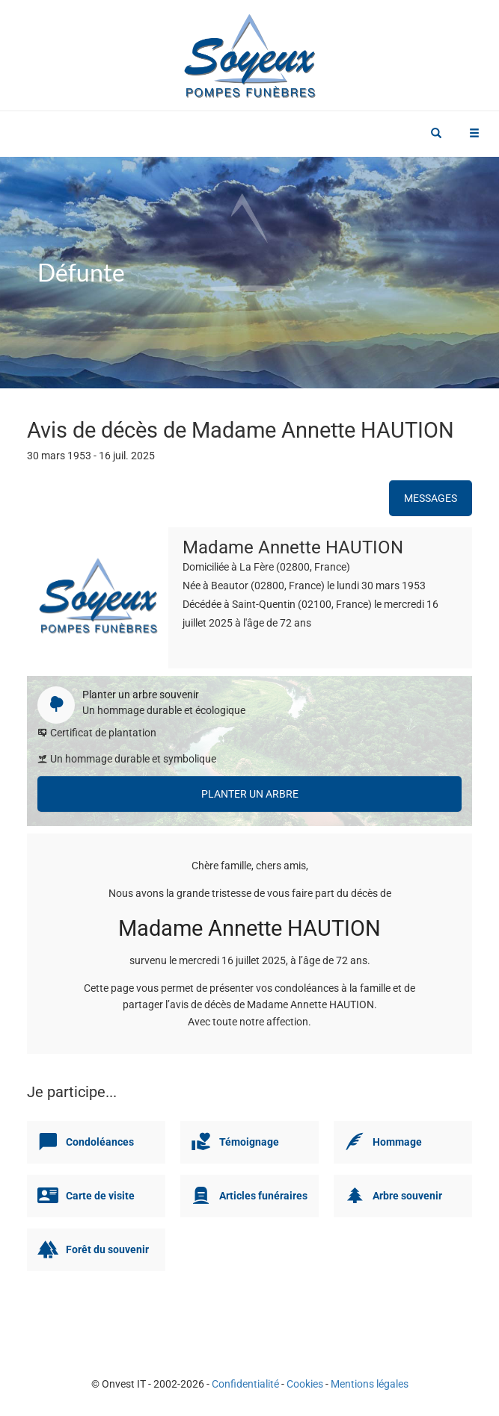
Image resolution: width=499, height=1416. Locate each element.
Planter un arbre (250, 794)
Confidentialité (245, 1384)
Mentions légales (369, 1384)
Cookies (305, 1384)
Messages (430, 498)
